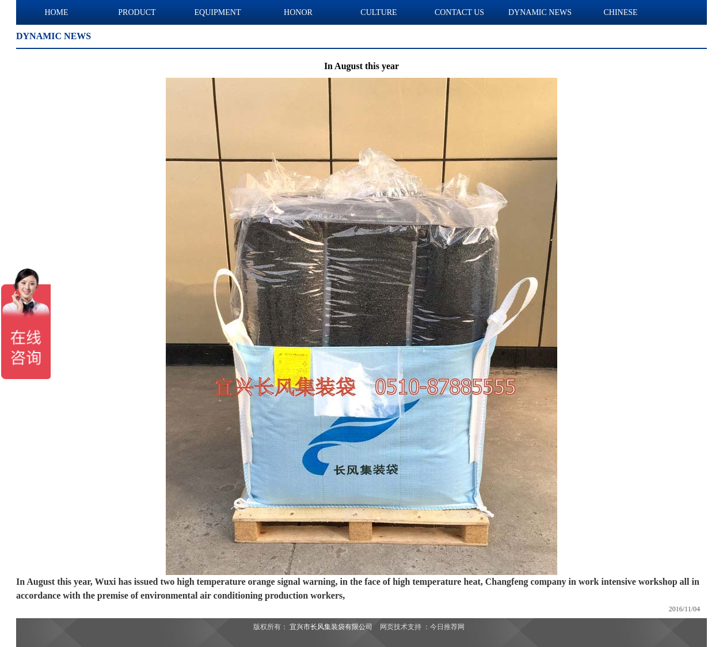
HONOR (298, 12)
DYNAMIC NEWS (540, 12)
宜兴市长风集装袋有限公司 (331, 627)
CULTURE (378, 12)
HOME (56, 12)
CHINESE (620, 12)
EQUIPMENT (218, 12)
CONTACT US (459, 12)
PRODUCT (136, 12)
